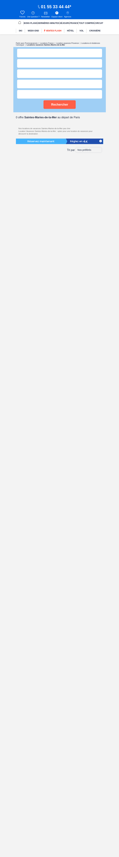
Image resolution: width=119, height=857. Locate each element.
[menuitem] (19, 23)
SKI (20, 31)
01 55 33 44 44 (53, 6)
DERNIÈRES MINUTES (48, 23)
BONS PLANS (30, 23)
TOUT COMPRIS (87, 23)
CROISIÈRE (95, 31)
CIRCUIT (99, 23)
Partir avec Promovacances (27, 43)
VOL (81, 31)
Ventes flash (52, 31)
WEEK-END (33, 31)
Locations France (47, 43)
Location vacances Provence (67, 43)
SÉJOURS (65, 23)
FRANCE (74, 23)
